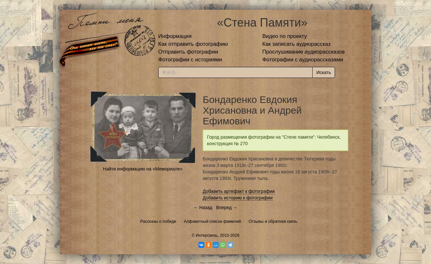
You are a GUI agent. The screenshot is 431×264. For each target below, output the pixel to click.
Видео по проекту (284, 36)
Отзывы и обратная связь (273, 221)
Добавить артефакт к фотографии (239, 191)
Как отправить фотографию (193, 44)
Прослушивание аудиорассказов (303, 52)
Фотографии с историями (190, 60)
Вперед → (226, 207)
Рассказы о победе (158, 221)
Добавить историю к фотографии (238, 197)
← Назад (203, 207)
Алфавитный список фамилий (212, 221)
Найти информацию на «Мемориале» (142, 168)
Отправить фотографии (188, 52)
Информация (175, 36)
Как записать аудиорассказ (296, 44)
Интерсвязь (207, 235)
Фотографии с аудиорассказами (302, 60)
